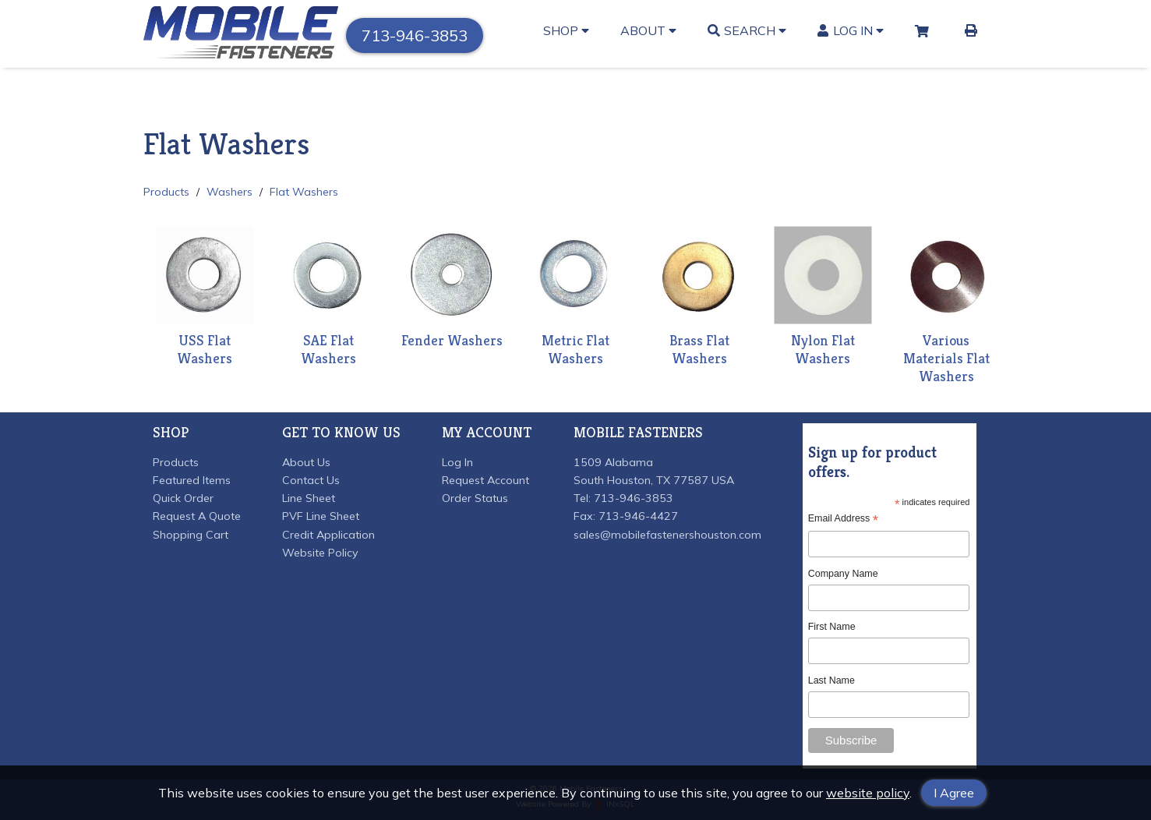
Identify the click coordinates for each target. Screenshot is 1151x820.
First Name (832, 626)
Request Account (485, 480)
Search (747, 30)
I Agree (954, 793)
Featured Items (192, 480)
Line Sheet (308, 498)
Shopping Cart (190, 535)
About (648, 30)
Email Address (843, 518)
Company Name (843, 573)
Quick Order (183, 498)
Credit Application (328, 535)
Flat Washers (304, 192)
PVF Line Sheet (320, 516)
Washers (229, 192)
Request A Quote (197, 516)
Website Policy (320, 553)
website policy (867, 793)
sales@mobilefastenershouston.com (667, 535)
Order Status (475, 498)
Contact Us (311, 480)
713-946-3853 (415, 35)
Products (166, 192)
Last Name (831, 680)
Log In (850, 30)
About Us (306, 462)
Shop (566, 30)
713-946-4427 (638, 516)
